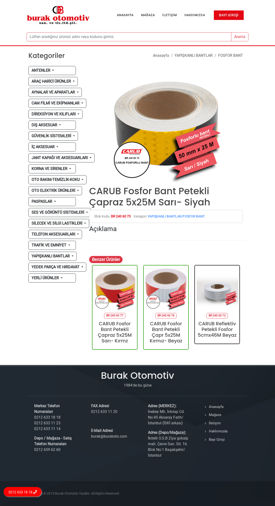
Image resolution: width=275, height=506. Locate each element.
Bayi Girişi (217, 439)
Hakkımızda (218, 431)
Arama (239, 36)
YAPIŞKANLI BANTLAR (193, 55)
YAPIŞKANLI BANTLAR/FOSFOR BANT (176, 216)
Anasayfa (161, 55)
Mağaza (215, 415)
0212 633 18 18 (23, 492)
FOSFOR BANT (230, 55)
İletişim (215, 423)
